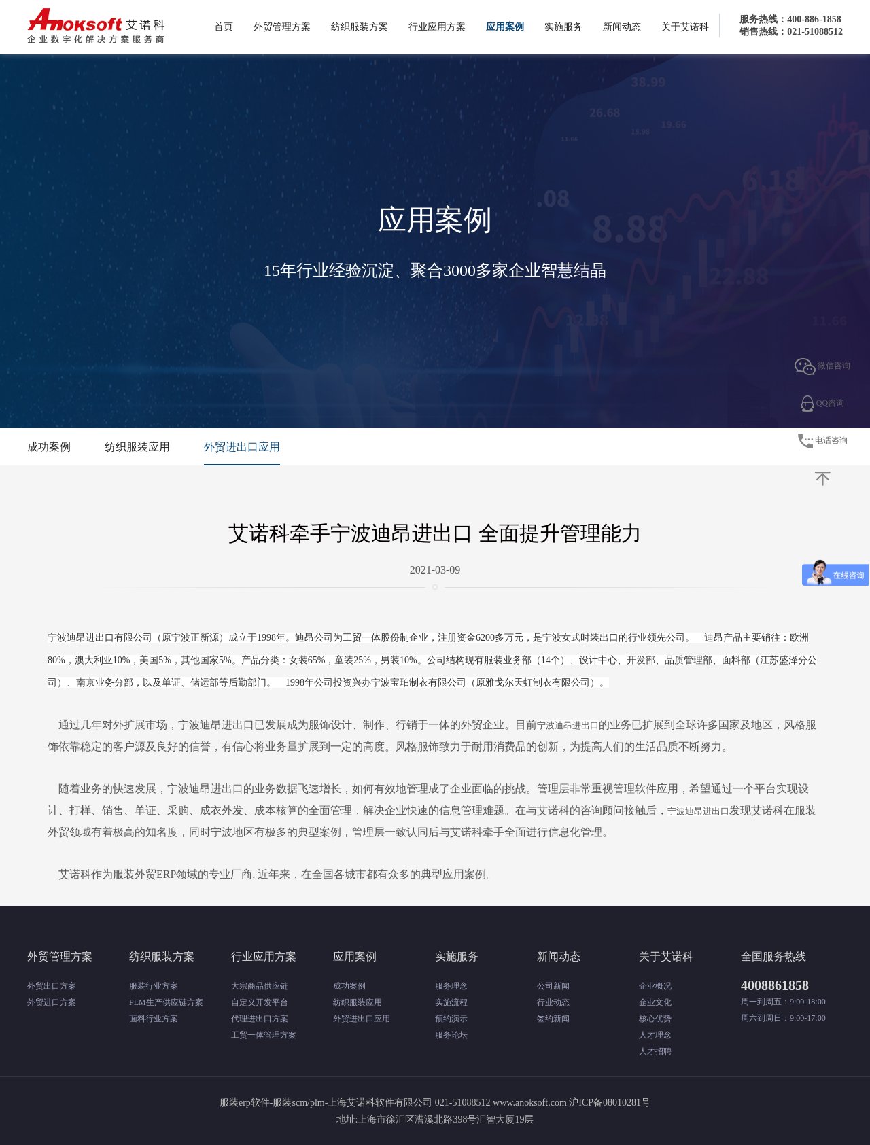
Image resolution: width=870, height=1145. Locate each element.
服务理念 (451, 986)
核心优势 (655, 1018)
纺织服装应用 (137, 447)
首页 (223, 27)
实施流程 (451, 1002)
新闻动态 (622, 27)
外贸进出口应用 (242, 447)
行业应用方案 (437, 27)
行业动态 (553, 1002)
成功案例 (49, 447)
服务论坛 (451, 1035)
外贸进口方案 (51, 1002)
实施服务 (563, 27)
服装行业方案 (153, 986)
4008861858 (775, 985)
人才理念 (655, 1035)
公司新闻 (553, 986)
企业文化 (655, 1002)
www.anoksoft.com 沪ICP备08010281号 (571, 1102)
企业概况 (655, 986)
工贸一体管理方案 (263, 1035)
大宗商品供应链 (259, 986)
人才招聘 (655, 1051)
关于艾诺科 (685, 27)
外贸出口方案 (51, 986)
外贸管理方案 (282, 27)
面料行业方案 (153, 1018)
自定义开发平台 (259, 1002)
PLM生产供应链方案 (166, 1002)
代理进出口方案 (259, 1018)
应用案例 (505, 27)
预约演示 (451, 1018)
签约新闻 (553, 1018)
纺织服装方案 (359, 27)
